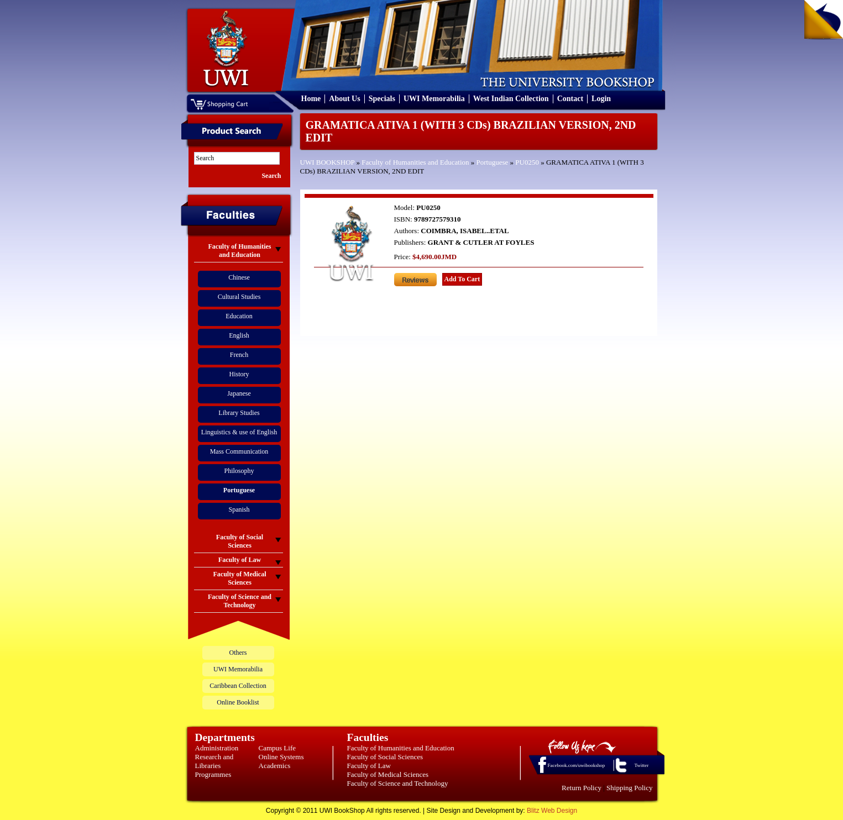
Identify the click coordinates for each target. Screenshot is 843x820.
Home (311, 98)
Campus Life (277, 748)
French (239, 355)
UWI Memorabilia (434, 98)
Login (601, 98)
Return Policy (581, 788)
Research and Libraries (214, 761)
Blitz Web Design (552, 810)
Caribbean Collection (238, 686)
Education (239, 316)
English (239, 335)
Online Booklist (238, 702)
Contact (570, 98)
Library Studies (238, 413)
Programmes (213, 774)
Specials (382, 98)
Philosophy (239, 471)
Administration (217, 748)
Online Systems (281, 757)
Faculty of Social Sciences (385, 757)
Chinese (239, 277)
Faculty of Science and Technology (397, 783)
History (239, 374)
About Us (344, 98)
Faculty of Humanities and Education (415, 162)
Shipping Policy (629, 788)
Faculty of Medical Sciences (388, 774)
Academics (275, 765)
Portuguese (493, 162)
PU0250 (527, 162)
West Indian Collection (511, 98)
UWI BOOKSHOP (327, 162)
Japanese (239, 393)
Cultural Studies (239, 297)
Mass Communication (239, 451)
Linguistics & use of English (239, 432)
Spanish (238, 509)
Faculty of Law (369, 765)
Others (238, 652)
